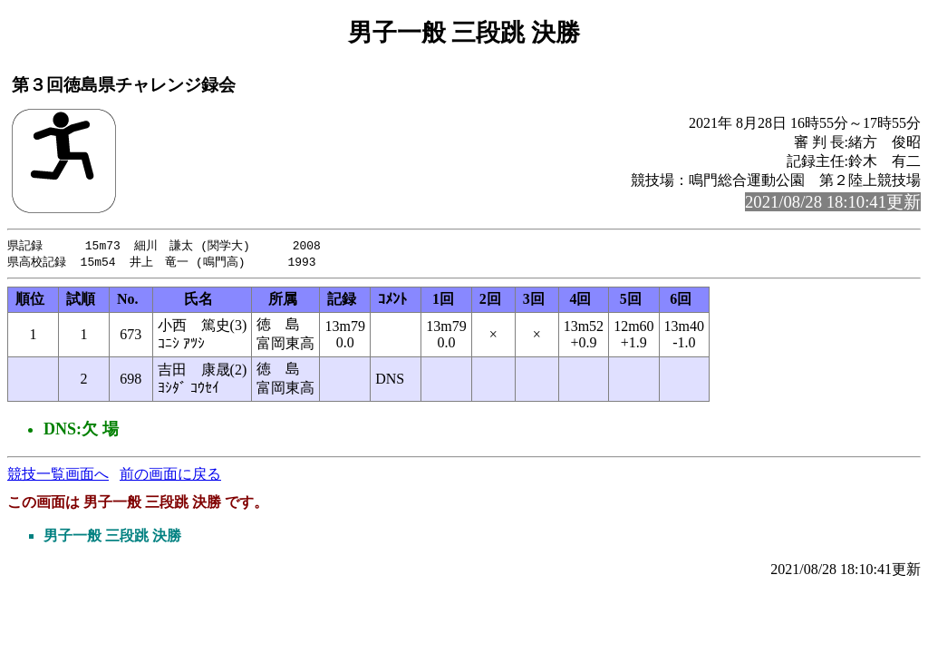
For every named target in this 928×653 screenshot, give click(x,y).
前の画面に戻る (170, 475)
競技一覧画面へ (58, 475)
